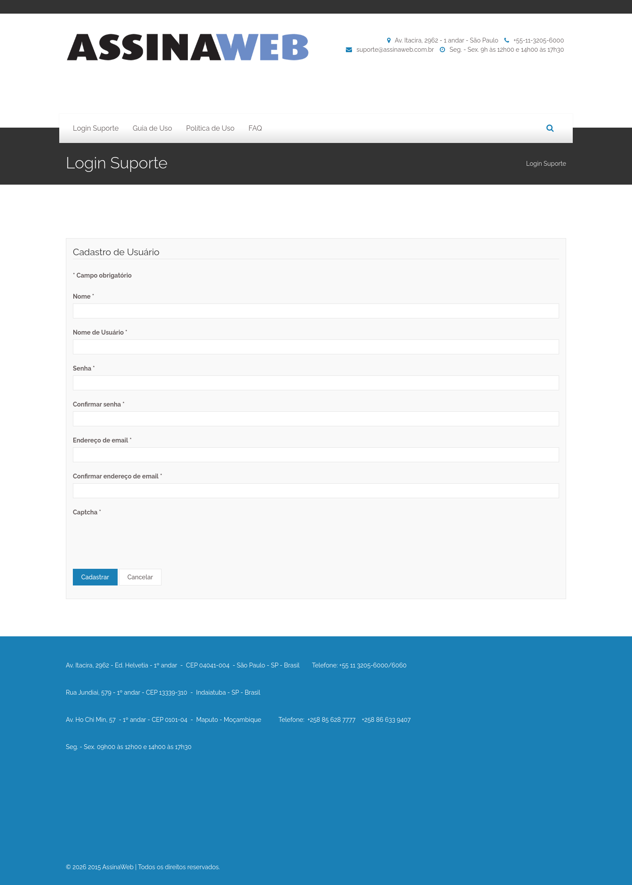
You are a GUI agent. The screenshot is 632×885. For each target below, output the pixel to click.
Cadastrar (95, 577)
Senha (84, 368)
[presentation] (139, 536)
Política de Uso (210, 128)
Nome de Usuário (100, 332)
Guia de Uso (152, 128)
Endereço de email (102, 440)
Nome (83, 296)
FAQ (255, 128)
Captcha (87, 512)
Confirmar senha (99, 404)
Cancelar (140, 577)
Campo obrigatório (102, 275)
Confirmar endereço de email (117, 476)
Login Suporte (95, 128)
